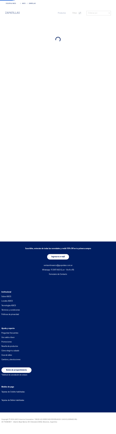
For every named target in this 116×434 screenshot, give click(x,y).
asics (23, 3)
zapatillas (32, 3)
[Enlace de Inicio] (12, 3)
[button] (58, 257)
